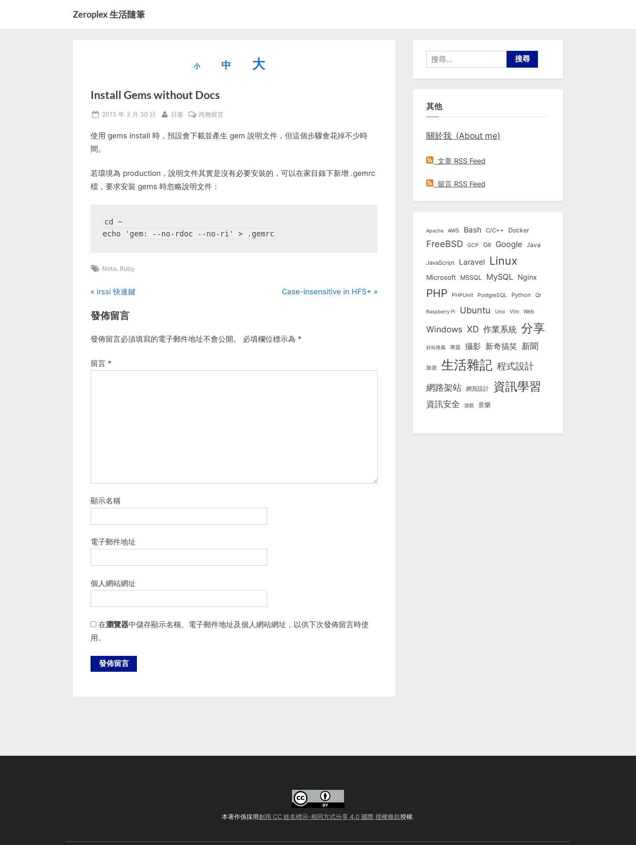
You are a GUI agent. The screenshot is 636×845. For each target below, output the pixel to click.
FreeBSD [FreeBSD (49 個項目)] (444, 244)
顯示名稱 (106, 500)
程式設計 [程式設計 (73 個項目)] (515, 366)
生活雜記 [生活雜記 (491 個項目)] (466, 365)
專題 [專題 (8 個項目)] (455, 347)
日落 (177, 113)
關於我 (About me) (463, 135)
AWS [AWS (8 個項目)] (453, 230)
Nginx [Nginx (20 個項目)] (527, 277)
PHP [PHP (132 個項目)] (436, 293)
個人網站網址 (113, 583)
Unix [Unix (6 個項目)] (500, 311)
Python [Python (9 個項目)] (521, 295)
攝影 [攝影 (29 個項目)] (473, 346)
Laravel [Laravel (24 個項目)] (472, 262)
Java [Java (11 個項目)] (533, 244)
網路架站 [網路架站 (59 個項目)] (444, 387)
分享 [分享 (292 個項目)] (533, 328)
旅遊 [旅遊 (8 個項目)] (431, 367)
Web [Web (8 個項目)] (528, 311)
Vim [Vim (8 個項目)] (514, 311)
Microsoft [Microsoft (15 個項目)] (441, 278)
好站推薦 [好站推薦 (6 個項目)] (436, 347)
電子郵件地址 (113, 541)
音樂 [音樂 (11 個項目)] (484, 404)
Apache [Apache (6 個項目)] (434, 231)
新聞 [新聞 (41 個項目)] (530, 346)
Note (109, 268)
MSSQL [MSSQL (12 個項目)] (471, 277)
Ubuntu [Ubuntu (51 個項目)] (475, 310)
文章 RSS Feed (455, 160)
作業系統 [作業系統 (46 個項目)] (500, 329)
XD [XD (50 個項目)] (473, 329)
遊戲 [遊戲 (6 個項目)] (469, 405)
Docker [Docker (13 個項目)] (518, 230)
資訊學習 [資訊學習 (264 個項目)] (517, 386)
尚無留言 (211, 114)
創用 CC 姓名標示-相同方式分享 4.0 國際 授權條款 (329, 816)
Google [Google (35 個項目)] (509, 244)
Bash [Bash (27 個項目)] (472, 229)
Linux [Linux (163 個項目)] (503, 260)
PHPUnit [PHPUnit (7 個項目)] (462, 295)
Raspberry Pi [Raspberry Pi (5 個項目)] (440, 312)
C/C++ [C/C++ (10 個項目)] (495, 230)
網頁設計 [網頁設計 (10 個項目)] (477, 388)
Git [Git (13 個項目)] (487, 244)
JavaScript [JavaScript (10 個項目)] (440, 262)
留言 (101, 363)
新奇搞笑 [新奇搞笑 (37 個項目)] (501, 346)
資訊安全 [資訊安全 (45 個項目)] (443, 404)
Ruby (127, 268)
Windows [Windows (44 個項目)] (444, 329)
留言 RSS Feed (455, 183)
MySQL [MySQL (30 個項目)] (499, 277)
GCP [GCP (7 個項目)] (473, 245)
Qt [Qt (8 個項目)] (538, 295)
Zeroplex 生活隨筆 (109, 14)
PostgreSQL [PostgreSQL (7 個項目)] (492, 295)
